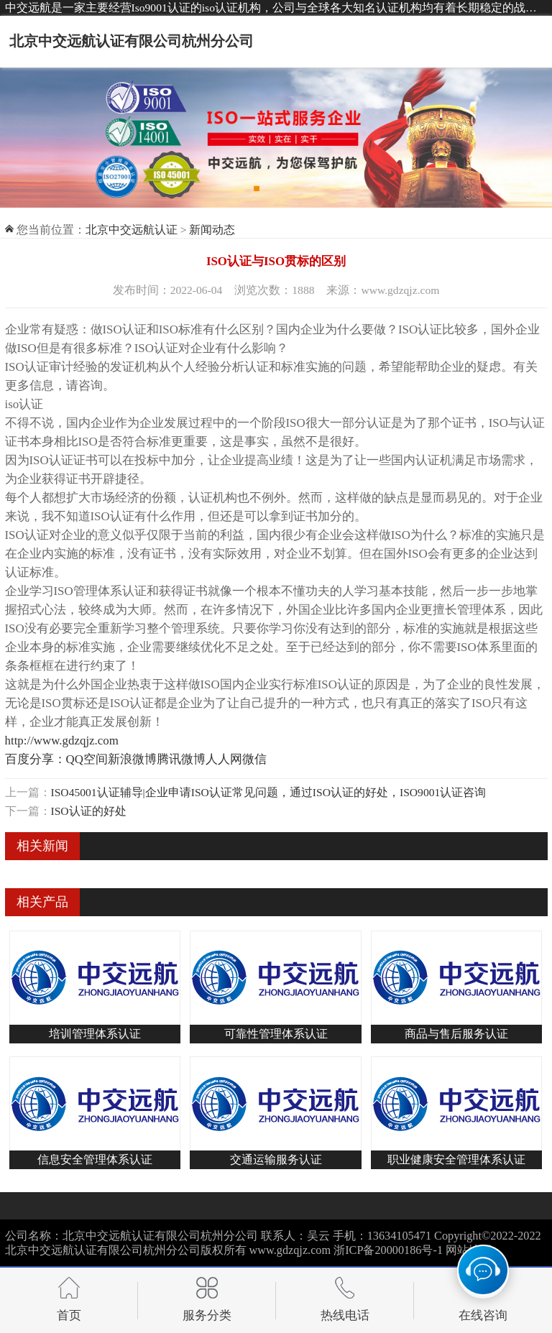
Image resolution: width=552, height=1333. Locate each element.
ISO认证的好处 (88, 811)
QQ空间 (87, 759)
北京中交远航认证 (132, 229)
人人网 (224, 759)
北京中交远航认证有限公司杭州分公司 (131, 41)
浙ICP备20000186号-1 (388, 1250)
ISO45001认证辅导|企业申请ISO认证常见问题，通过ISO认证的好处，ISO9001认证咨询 (269, 792)
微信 (254, 759)
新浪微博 (132, 759)
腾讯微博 (181, 759)
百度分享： (35, 759)
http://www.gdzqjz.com (62, 740)
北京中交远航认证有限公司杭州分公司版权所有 (126, 1250)
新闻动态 (212, 229)
